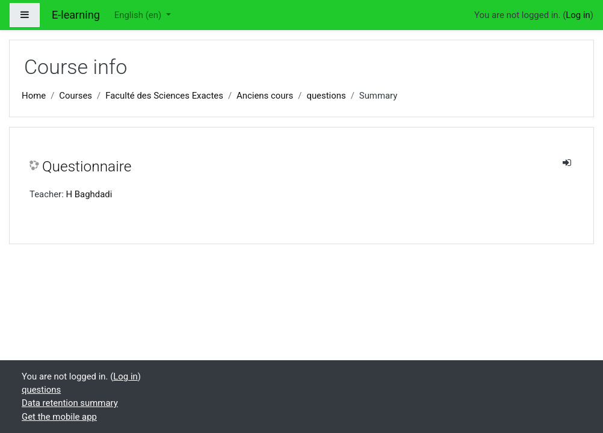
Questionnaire (86, 166)
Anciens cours (265, 95)
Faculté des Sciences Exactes (164, 95)
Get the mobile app (59, 416)
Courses (75, 95)
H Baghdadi (89, 194)
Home (34, 95)
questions (325, 95)
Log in (578, 15)
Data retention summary (70, 403)
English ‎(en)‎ (139, 15)
